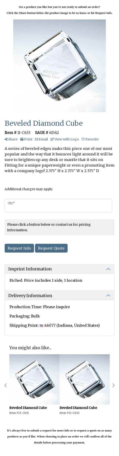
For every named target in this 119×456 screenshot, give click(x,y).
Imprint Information (30, 269)
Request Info (19, 248)
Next (113, 385)
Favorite (90, 139)
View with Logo (64, 139)
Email (41, 139)
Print (26, 139)
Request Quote (51, 248)
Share (11, 139)
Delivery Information (30, 295)
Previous (5, 385)
